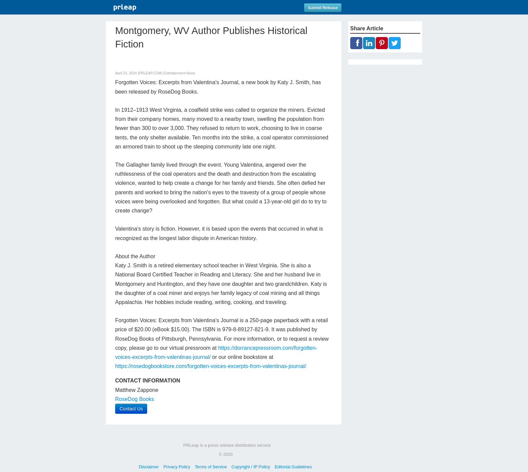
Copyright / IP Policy (250, 466)
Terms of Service (211, 466)
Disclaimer (149, 466)
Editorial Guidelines (293, 466)
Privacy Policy (176, 466)
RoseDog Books (134, 399)
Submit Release (323, 7)
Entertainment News (179, 73)
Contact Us (131, 408)
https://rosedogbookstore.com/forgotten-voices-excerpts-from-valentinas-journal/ (210, 366)
